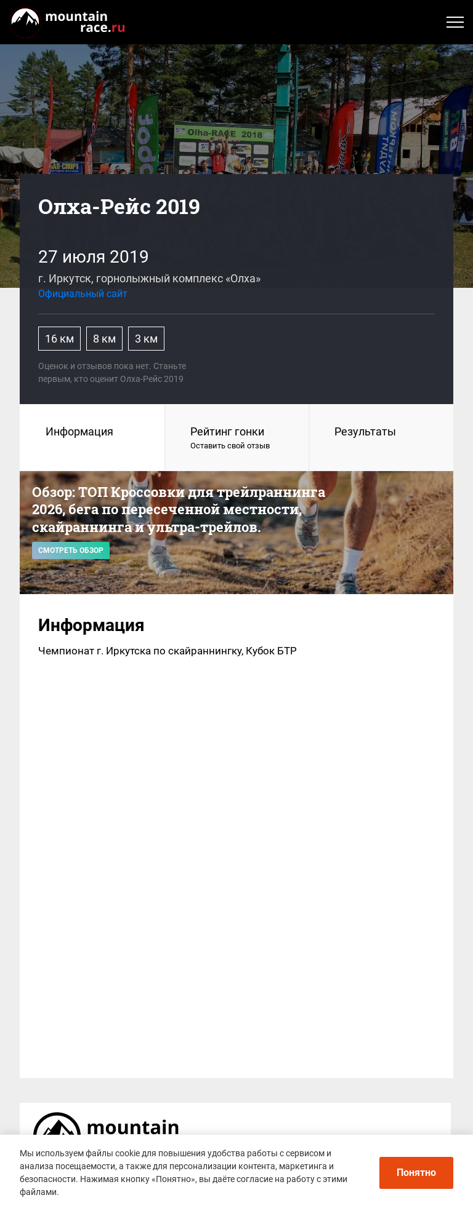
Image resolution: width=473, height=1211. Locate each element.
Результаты (365, 431)
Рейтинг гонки (237, 438)
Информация (79, 431)
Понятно (416, 1172)
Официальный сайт (82, 294)
